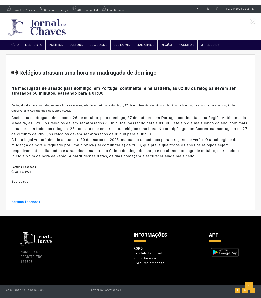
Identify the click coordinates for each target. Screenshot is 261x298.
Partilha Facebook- (24, 166)
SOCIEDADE (98, 44)
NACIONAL (186, 44)
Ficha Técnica (145, 258)
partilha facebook (25, 202)
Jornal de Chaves (20, 10)
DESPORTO (33, 44)
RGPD (138, 248)
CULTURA (76, 44)
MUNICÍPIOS (145, 44)
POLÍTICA (56, 44)
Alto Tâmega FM (84, 10)
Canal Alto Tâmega (53, 10)
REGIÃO (166, 44)
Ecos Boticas (112, 10)
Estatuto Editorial (148, 253)
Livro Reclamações (149, 263)
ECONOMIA (122, 44)
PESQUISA (210, 44)
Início (14, 44)
